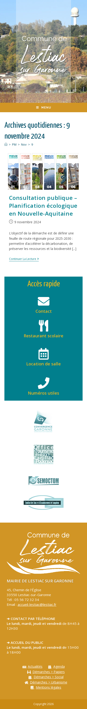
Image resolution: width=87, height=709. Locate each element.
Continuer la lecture (24, 259)
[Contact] (43, 301)
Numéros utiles (43, 393)
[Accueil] (5, 144)
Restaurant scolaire (43, 336)
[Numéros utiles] (43, 383)
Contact (43, 311)
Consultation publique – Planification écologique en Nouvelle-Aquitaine (43, 205)
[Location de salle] (43, 354)
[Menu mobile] (43, 107)
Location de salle (43, 364)
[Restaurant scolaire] (43, 326)
